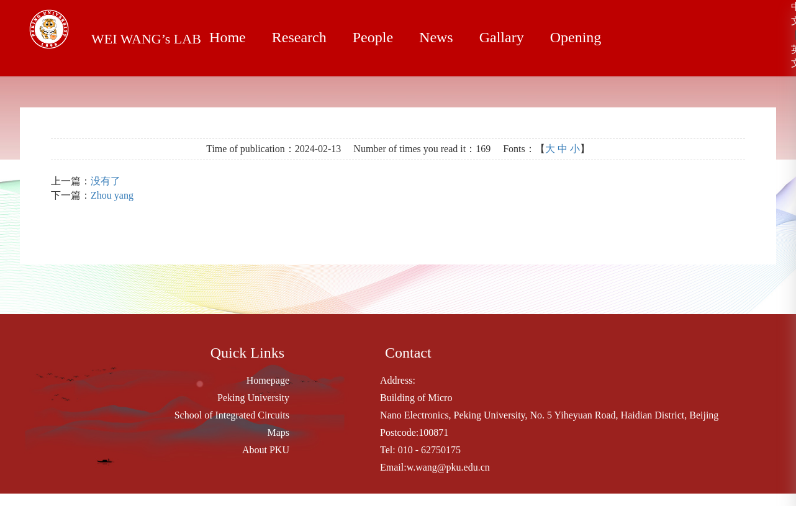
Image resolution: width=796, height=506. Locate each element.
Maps (278, 432)
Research (297, 37)
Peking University (253, 397)
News (431, 37)
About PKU (265, 450)
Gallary (495, 37)
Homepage (267, 380)
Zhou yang (112, 195)
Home (227, 37)
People (369, 37)
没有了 (105, 181)
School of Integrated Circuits (231, 415)
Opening (567, 37)
